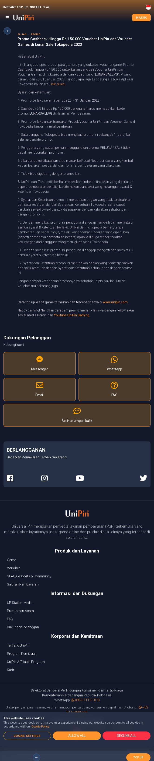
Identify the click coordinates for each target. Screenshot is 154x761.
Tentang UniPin (18, 645)
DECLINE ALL (126, 736)
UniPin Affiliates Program (26, 662)
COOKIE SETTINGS (27, 736)
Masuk (141, 17)
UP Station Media (19, 603)
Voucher (13, 568)
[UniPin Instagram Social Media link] (44, 478)
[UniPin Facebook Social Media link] (10, 478)
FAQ (10, 619)
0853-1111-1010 (86, 700)
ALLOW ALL (77, 736)
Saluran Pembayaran (23, 584)
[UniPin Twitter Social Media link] (143, 478)
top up (138, 754)
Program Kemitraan (22, 653)
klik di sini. (58, 84)
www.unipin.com (115, 302)
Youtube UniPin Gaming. (72, 315)
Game (11, 560)
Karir (10, 670)
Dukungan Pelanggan (23, 627)
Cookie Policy (40, 726)
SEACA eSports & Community (29, 576)
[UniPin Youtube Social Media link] (80, 478)
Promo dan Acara (20, 611)
